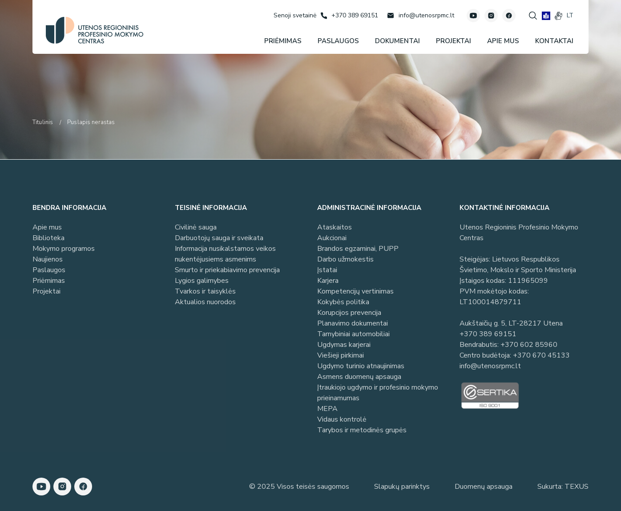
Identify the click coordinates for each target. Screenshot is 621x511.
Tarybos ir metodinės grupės (362, 430)
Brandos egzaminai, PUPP (358, 248)
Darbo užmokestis (345, 259)
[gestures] (558, 16)
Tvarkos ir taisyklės (205, 291)
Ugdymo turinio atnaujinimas (360, 366)
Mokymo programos (63, 248)
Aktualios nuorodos (205, 302)
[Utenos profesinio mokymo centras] (94, 30)
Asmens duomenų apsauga (359, 377)
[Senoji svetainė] (295, 15)
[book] (546, 16)
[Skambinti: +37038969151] (349, 15)
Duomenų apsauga (483, 486)
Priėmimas (48, 281)
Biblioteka (48, 238)
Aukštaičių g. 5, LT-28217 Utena (511, 323)
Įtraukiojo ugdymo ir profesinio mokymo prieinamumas (377, 392)
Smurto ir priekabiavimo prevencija (227, 270)
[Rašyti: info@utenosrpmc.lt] (421, 15)
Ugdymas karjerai (344, 345)
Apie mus (47, 227)
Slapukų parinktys (402, 486)
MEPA (327, 409)
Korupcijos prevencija (349, 313)
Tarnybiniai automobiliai (353, 334)
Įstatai (327, 270)
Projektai (46, 291)
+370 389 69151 (488, 334)
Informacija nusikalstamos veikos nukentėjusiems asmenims (225, 254)
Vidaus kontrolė (342, 419)
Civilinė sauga (196, 227)
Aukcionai (332, 238)
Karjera (328, 281)
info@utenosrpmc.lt (490, 366)
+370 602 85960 (528, 345)
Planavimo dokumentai (352, 323)
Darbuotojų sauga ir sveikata (219, 238)
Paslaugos (48, 270)
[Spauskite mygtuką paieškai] (533, 15)
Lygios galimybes (202, 281)
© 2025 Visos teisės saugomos (299, 486)
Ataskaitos (334, 227)
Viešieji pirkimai (340, 355)
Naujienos (47, 259)
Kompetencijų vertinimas (355, 291)
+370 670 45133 (541, 355)
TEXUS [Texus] (577, 486)
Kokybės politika (343, 302)
